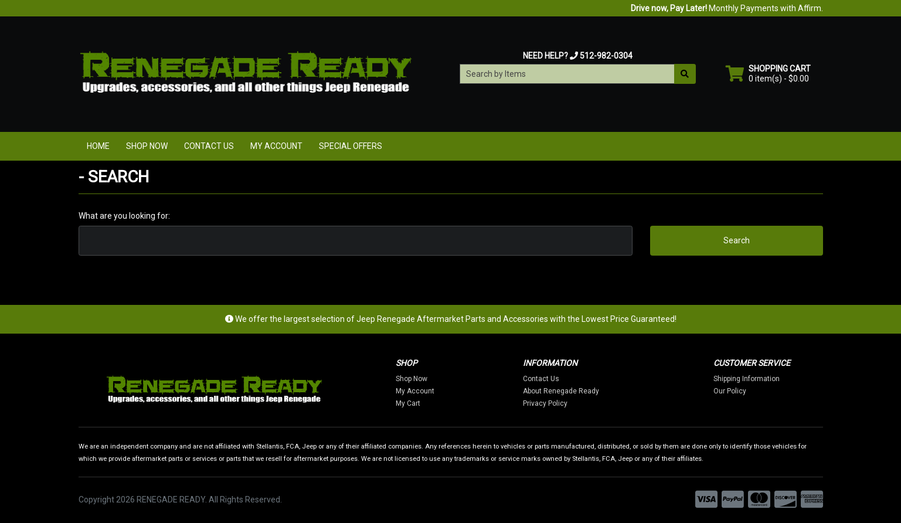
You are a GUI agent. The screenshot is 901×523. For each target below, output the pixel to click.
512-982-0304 (606, 55)
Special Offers (350, 146)
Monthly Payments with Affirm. (727, 8)
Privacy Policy (545, 403)
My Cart (408, 403)
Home (98, 146)
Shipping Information (746, 379)
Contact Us (209, 146)
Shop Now (147, 146)
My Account (276, 146)
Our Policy (729, 391)
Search (736, 240)
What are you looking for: (124, 215)
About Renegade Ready (561, 391)
